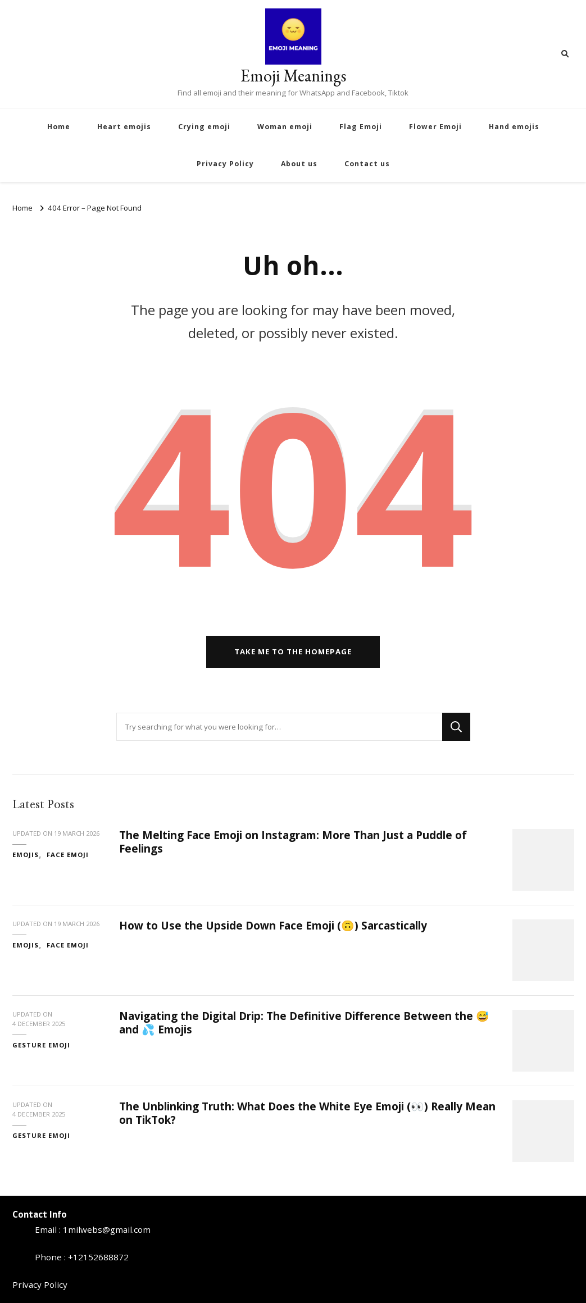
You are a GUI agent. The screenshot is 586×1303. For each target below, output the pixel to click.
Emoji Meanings (293, 75)
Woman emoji (284, 126)
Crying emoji (204, 126)
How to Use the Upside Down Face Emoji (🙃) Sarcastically (273, 925)
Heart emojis (124, 126)
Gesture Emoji (41, 1045)
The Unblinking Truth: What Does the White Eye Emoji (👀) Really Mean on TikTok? (307, 1113)
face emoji (68, 854)
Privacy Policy (225, 163)
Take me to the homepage (293, 651)
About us (299, 163)
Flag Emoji (360, 126)
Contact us (367, 163)
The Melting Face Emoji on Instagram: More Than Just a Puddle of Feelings (293, 841)
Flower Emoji (435, 126)
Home (58, 126)
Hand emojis (514, 126)
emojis (25, 854)
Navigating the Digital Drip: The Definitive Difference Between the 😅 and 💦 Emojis (304, 1022)
